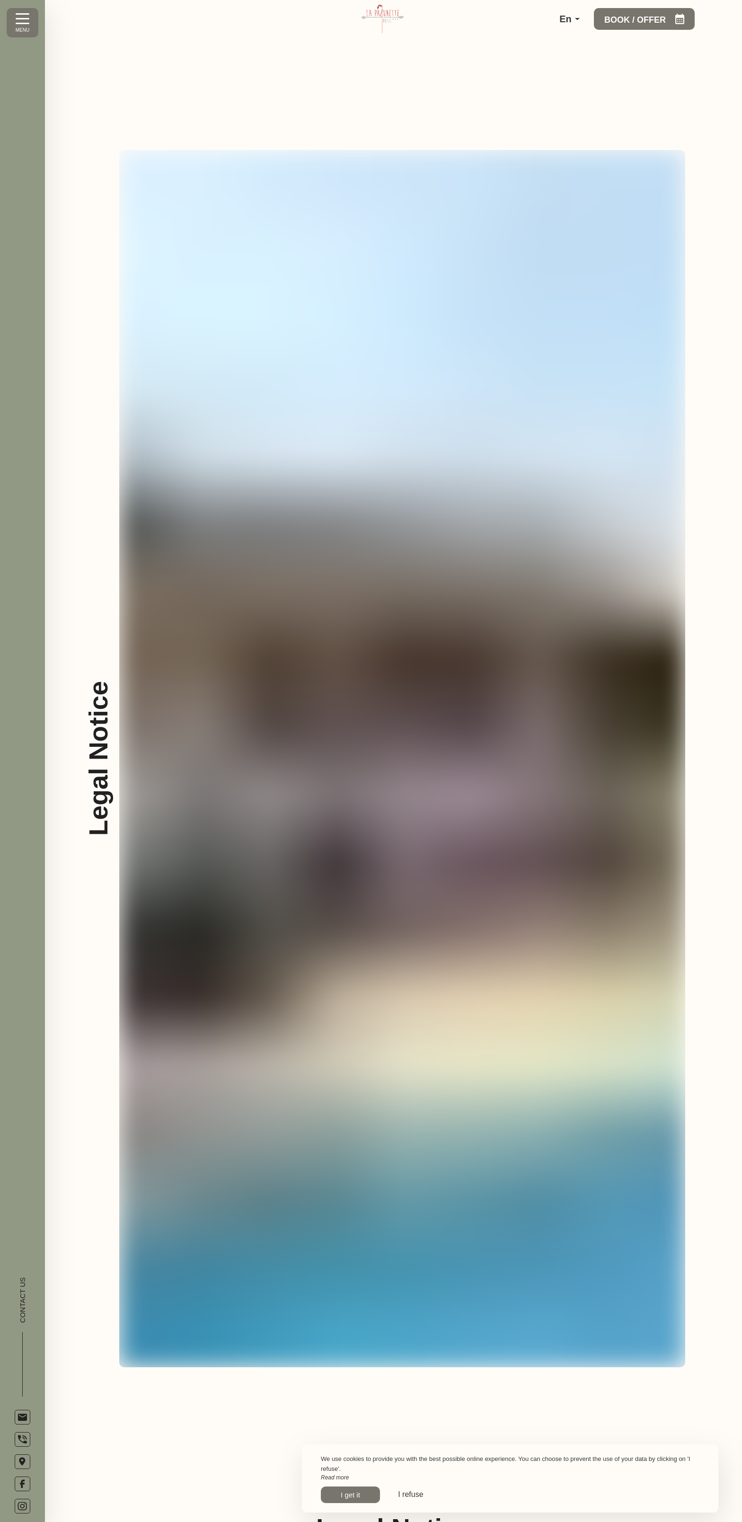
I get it (350, 1495)
